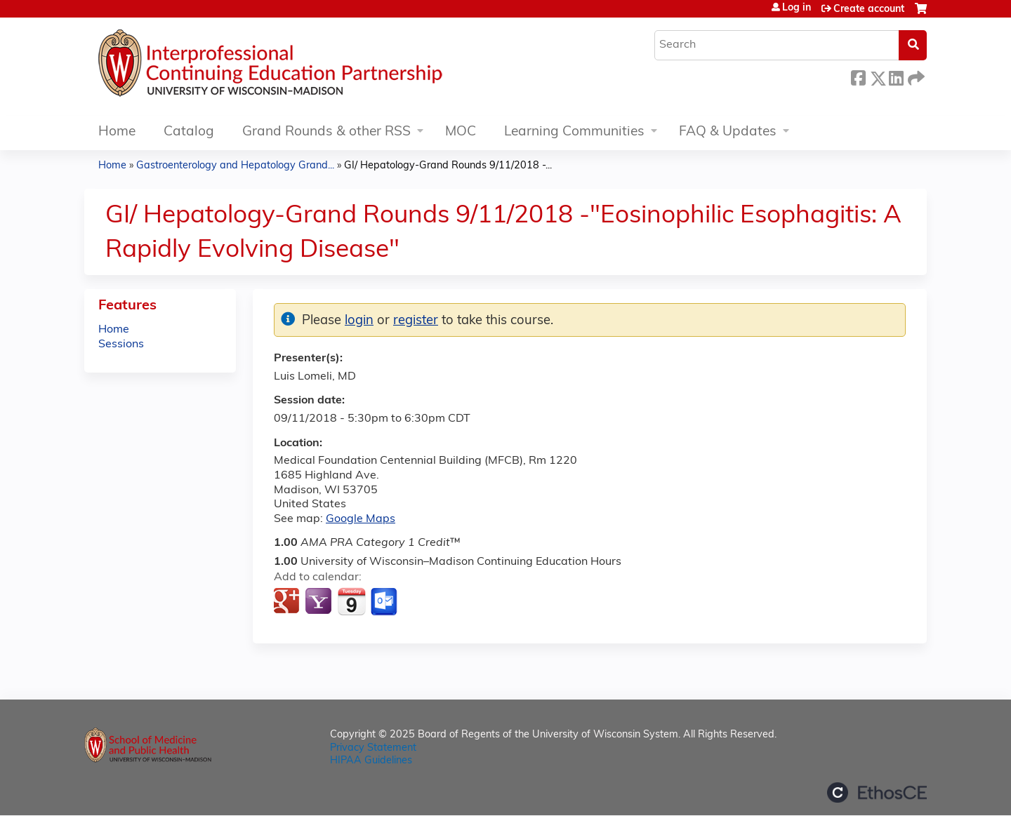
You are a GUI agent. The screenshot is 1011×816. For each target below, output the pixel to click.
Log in (796, 8)
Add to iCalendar (351, 601)
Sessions (121, 344)
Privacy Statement (373, 748)
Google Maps (360, 519)
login (359, 321)
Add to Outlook (385, 602)
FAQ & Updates (728, 132)
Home (117, 132)
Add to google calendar (288, 602)
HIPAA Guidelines (371, 761)
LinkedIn (896, 76)
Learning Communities (574, 132)
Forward (915, 76)
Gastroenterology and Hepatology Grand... (235, 166)
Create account (868, 9)
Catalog (189, 132)
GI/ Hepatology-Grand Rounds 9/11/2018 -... (448, 166)
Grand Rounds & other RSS (326, 132)
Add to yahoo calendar (319, 602)
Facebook (858, 76)
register (415, 321)
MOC (460, 132)
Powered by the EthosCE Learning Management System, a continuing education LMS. (877, 792)
